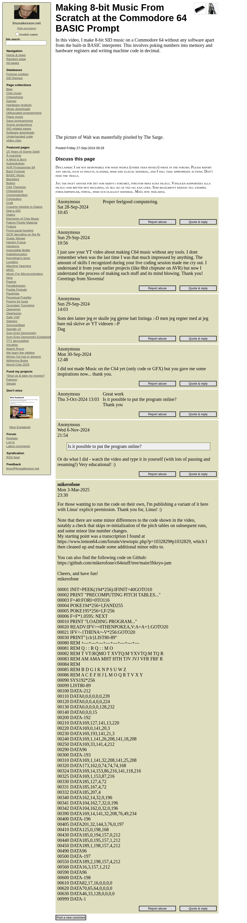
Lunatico (12, 262)
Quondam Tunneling (20, 305)
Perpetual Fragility (18, 297)
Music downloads (18, 109)
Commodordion (17, 195)
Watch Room (15, 349)
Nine (9, 278)
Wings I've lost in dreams (23, 356)
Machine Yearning (18, 266)
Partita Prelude (16, 289)
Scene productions (19, 124)
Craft (9, 203)
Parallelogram (15, 285)
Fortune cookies (17, 74)
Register (12, 438)
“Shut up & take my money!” (25, 375)
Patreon (11, 379)
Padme (11, 281)
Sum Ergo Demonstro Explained (28, 337)
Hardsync (12, 246)
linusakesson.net (27, 23)
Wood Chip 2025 (17, 364)
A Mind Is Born (16, 159)
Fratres (11, 226)
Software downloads (20, 132)
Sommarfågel (15, 325)
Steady (11, 383)
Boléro (10, 183)
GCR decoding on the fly (23, 234)
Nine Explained (20, 427)
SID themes (14, 78)
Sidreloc (12, 321)
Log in (10, 442)
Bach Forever (15, 171)
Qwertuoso (13, 313)
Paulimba (12, 293)
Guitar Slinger (15, 238)
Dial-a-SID (13, 210)
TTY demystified (17, 341)
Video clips (13, 140)
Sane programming (19, 120)
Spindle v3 (13, 329)
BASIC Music (15, 175)
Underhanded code (19, 136)
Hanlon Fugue (16, 242)
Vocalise (12, 345)
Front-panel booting (19, 230)
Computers (14, 199)
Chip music (14, 93)
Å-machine (13, 155)
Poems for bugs (17, 301)
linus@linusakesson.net (22, 468)
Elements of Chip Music (22, 218)
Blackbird (12, 179)
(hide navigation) (26, 28)
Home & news (16, 55)
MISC (10, 270)
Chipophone (14, 97)
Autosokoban (15, 163)
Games (11, 101)
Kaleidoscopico (16, 254)
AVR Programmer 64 (20, 167)
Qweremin (13, 309)
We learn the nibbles (20, 352)
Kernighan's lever (18, 258)
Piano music (14, 117)
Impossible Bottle (18, 250)
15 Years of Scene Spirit (23, 151)
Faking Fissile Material (21, 222)
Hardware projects (19, 105)
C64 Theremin (16, 187)
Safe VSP (13, 317)
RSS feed (13, 457)
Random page (16, 59)
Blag (9, 89)
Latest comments (18, 446)
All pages (12, 63)
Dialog (10, 214)
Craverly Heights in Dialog (24, 207)
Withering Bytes (17, 360)
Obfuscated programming (23, 113)
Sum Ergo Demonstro (21, 333)
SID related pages (18, 128)
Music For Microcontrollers (24, 274)
